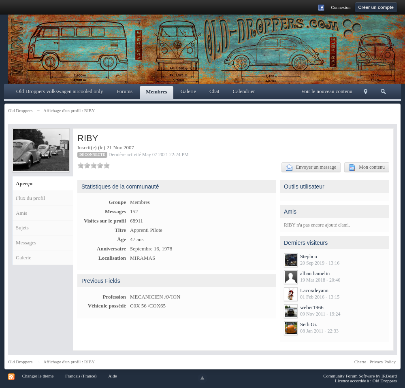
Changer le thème (38, 375)
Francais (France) (80, 375)
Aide (112, 375)
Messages (26, 243)
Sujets (22, 228)
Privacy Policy (383, 361)
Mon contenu (367, 167)
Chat (214, 91)
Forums (124, 91)
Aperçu (24, 183)
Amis (21, 213)
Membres (156, 92)
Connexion (340, 7)
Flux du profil (30, 198)
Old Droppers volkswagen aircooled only (59, 91)
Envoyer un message (311, 167)
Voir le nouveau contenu (326, 91)
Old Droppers (20, 361)
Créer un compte (376, 7)
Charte (360, 361)
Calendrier (243, 91)
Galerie (188, 91)
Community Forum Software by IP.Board (360, 375)
